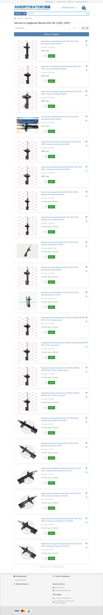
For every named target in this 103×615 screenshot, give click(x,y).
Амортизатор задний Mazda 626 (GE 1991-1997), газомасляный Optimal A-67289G (60, 419)
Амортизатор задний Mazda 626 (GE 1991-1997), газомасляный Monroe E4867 (60, 243)
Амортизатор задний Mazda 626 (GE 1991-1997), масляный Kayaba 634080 (60, 268)
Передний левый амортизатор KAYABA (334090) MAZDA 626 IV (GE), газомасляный (63, 319)
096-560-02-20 (59, 587)
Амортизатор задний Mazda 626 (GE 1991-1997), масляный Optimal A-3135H (60, 444)
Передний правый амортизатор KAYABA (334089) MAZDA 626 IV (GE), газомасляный (60, 369)
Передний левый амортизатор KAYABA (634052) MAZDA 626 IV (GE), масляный (63, 344)
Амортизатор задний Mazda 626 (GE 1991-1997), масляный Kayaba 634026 (60, 118)
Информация (20, 576)
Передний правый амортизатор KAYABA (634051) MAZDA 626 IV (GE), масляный (60, 394)
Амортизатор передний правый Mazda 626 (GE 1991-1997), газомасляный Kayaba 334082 (61, 168)
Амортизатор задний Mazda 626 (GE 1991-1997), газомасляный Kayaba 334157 (60, 218)
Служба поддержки (61, 576)
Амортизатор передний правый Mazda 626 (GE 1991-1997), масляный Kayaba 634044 (61, 93)
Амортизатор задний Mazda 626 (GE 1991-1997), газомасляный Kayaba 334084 (60, 193)
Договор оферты (21, 580)
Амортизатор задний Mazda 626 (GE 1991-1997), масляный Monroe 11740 (60, 294)
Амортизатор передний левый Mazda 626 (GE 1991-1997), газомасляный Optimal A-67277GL (61, 469)
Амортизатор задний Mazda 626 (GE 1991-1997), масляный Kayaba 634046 (60, 42)
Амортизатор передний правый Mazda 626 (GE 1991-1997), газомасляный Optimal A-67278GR (61, 520)
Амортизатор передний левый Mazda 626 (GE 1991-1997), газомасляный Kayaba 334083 (61, 143)
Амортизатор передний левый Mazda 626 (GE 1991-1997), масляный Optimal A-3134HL (61, 494)
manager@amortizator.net (63, 590)
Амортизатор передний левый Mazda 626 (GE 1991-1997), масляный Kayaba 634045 (61, 67)
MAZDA (20, 18)
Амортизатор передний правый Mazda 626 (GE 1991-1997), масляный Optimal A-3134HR (61, 545)
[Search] (59, 13)
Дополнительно (21, 584)
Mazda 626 (28, 18)
